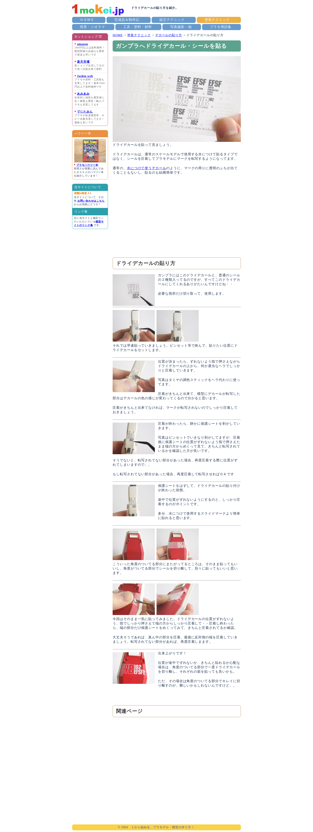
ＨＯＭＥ (87, 19)
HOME (118, 35)
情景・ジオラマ (92, 27)
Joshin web (85, 76)
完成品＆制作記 (126, 19)
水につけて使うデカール (146, 168)
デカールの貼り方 (168, 35)
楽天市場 (83, 61)
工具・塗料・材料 (137, 27)
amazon (82, 44)
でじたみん (85, 111)
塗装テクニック (217, 19)
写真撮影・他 (181, 27)
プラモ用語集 (220, 27)
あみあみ (83, 93)
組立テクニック (172, 19)
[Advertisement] (177, 216)
